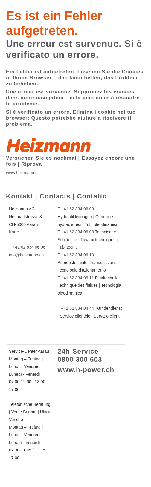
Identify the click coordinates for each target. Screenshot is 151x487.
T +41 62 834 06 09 (75, 208)
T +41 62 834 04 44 (75, 308)
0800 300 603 (79, 359)
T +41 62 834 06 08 (75, 231)
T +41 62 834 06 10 (75, 254)
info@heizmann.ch (26, 254)
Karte (14, 231)
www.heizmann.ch (23, 172)
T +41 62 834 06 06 (27, 247)
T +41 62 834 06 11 (75, 277)
